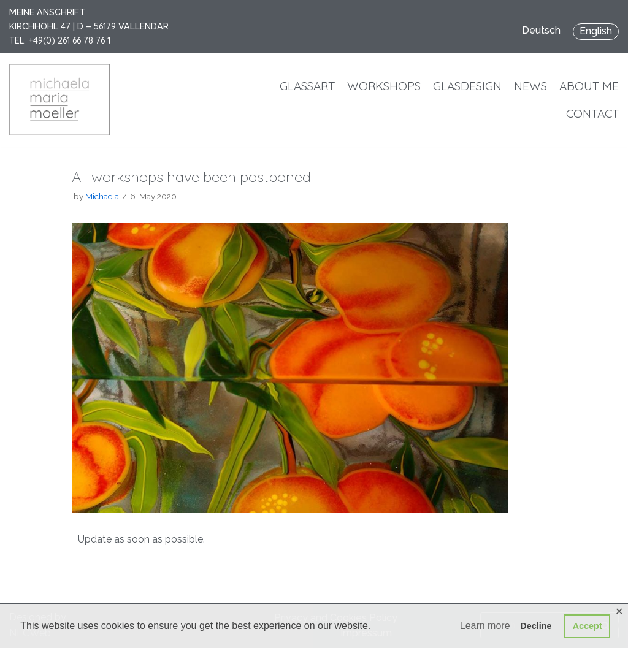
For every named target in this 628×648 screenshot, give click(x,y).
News (530, 85)
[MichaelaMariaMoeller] (59, 99)
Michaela (102, 196)
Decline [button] (535, 626)
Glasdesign (467, 85)
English (596, 31)
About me (589, 85)
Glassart (307, 85)
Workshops (384, 85)
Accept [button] (587, 626)
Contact (592, 113)
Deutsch (541, 30)
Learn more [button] (485, 625)
